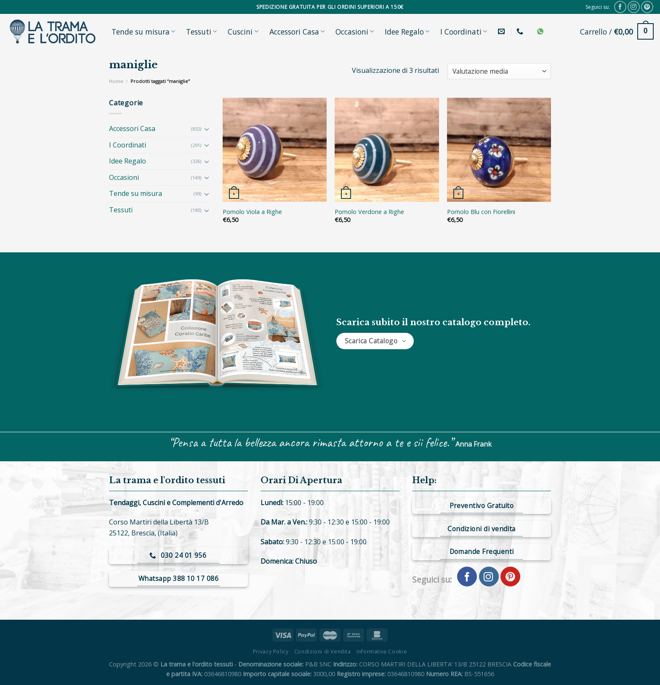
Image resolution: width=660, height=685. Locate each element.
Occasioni (354, 32)
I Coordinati (463, 32)
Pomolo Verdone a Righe (369, 212)
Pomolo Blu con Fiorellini (481, 212)
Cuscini (243, 32)
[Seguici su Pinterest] (647, 7)
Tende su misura (143, 32)
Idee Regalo (407, 32)
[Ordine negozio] (499, 71)
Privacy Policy (271, 651)
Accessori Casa (297, 32)
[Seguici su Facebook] (620, 7)
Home (116, 81)
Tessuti (201, 32)
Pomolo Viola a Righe (252, 212)
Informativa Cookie (382, 651)
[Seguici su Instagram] (634, 7)
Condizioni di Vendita (322, 651)
